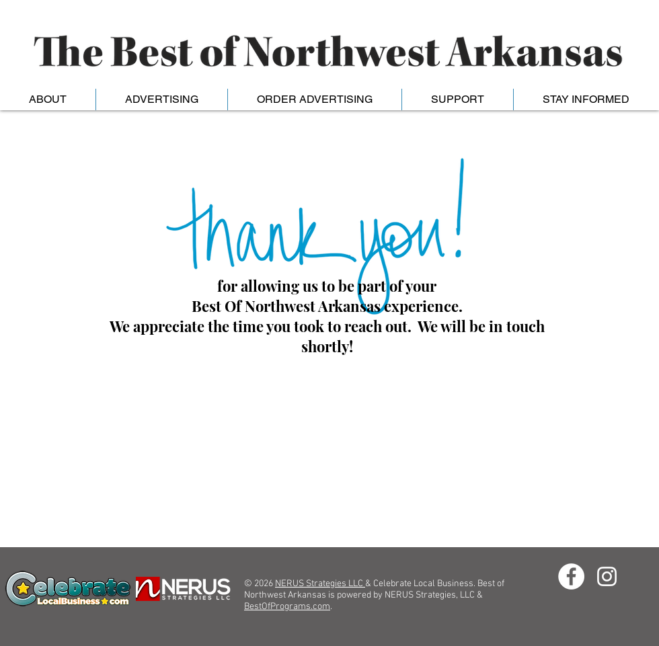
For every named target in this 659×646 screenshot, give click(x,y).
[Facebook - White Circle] (571, 576)
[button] (161, 99)
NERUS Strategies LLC (320, 584)
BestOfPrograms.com (287, 606)
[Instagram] (607, 576)
